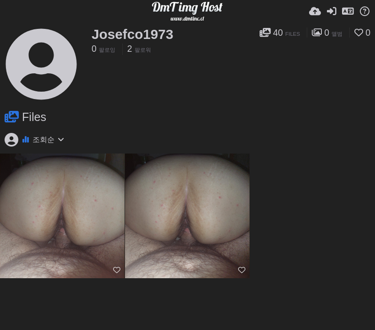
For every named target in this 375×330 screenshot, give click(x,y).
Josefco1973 (132, 34)
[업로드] (315, 11)
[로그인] (331, 11)
